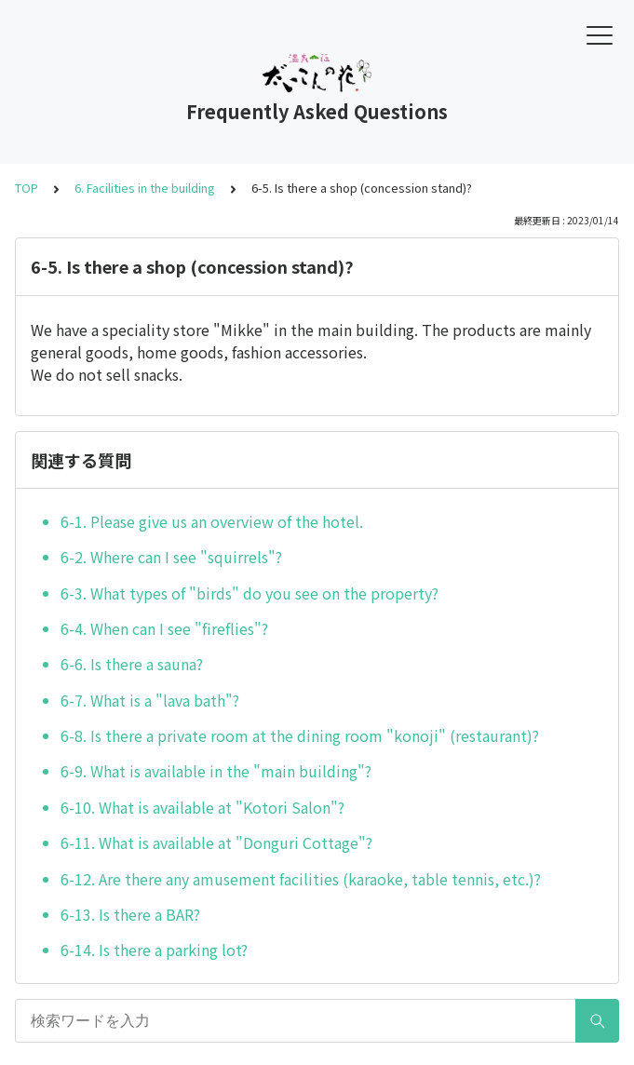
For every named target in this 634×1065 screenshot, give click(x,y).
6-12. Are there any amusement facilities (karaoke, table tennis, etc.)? (301, 879)
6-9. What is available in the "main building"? (216, 771)
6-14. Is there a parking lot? (154, 949)
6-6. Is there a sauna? (132, 664)
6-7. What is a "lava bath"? (150, 700)
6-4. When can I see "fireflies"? (164, 628)
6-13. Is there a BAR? (130, 914)
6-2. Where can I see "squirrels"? (171, 557)
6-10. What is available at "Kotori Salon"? (202, 807)
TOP (26, 187)
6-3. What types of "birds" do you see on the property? (249, 593)
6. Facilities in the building (144, 187)
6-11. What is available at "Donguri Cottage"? (216, 842)
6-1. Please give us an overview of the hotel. (212, 521)
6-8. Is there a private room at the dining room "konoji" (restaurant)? (300, 735)
